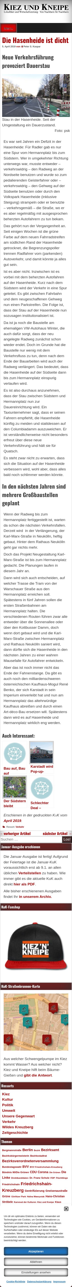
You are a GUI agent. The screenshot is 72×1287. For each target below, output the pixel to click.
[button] (66, 1209)
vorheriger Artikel (15, 833)
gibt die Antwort (38, 1075)
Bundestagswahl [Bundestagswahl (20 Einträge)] (11, 1167)
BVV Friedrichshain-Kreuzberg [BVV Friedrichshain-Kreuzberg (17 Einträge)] (46, 1167)
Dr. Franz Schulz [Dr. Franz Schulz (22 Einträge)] (39, 1177)
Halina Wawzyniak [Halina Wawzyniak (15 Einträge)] (36, 1196)
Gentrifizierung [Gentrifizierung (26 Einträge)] (35, 1190)
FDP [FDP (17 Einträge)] (52, 1178)
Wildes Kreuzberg (17, 1127)
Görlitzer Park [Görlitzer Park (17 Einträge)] (18, 1196)
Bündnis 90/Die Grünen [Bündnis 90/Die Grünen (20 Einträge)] (15, 1172)
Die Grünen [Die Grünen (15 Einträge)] (54, 1172)
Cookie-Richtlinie (15, 1281)
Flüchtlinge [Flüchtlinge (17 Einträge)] (62, 1178)
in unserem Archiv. (35, 897)
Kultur (7, 1099)
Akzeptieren (36, 1251)
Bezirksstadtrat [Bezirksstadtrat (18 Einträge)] (38, 1156)
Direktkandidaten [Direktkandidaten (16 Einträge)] (20, 1178)
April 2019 (12, 821)
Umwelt (8, 1111)
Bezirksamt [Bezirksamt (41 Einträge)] (50, 1150)
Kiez (6, 1094)
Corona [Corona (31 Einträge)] (43, 1172)
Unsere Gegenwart (18, 1116)
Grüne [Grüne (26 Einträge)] (6, 1196)
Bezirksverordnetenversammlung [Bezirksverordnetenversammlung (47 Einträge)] (30, 1161)
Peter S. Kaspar (32, 46)
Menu (8, 28)
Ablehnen (36, 1261)
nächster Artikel (57, 833)
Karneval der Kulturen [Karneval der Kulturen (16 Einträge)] (25, 1202)
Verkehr (20, 827)
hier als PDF (24, 884)
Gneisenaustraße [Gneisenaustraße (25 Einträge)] (57, 1190)
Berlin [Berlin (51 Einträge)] (27, 1150)
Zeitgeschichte (15, 1133)
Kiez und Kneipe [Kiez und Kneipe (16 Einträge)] (45, 1202)
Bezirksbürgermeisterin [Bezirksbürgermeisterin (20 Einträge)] (15, 1156)
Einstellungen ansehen (36, 1272)
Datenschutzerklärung (39, 1281)
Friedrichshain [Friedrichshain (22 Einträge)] (11, 1184)
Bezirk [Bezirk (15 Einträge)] (37, 1150)
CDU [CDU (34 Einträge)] (33, 1172)
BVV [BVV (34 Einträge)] (25, 1166)
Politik (7, 1105)
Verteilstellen (29, 873)
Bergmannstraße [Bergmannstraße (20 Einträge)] (11, 1150)
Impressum (59, 1281)
